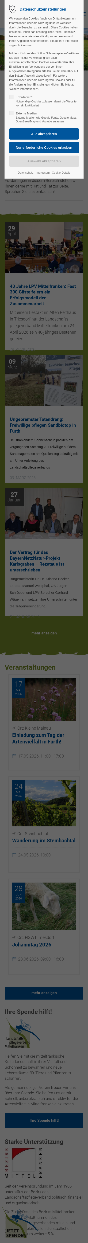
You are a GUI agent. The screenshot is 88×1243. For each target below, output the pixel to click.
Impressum (43, 172)
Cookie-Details (61, 172)
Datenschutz (26, 172)
